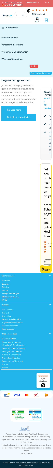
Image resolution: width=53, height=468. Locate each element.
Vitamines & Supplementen (14, 51)
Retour (5, 290)
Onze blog (6, 316)
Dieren (5, 364)
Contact (5, 313)
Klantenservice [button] (32, 2)
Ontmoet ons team (10, 325)
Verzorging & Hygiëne (12, 44)
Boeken (5, 367)
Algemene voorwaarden (12, 322)
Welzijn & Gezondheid (12, 59)
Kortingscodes (8, 329)
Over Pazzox (7, 310)
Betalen (5, 287)
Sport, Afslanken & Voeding (13, 348)
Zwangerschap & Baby (12, 351)
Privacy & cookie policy (11, 319)
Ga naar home (14, 109)
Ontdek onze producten (18, 117)
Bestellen (6, 280)
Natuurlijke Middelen (11, 358)
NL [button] (46, 2)
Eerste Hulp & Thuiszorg (12, 361)
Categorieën (9, 27)
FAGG (4, 300)
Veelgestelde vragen (10, 293)
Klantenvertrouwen (10, 297)
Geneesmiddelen (9, 37)
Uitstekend (38, 14)
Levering (5, 284)
